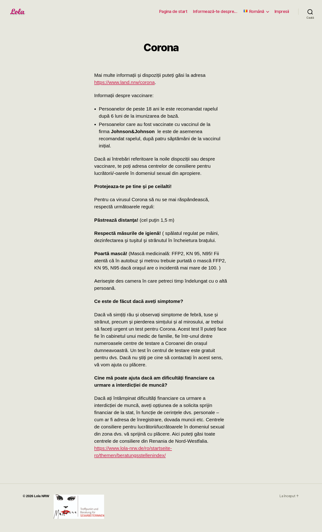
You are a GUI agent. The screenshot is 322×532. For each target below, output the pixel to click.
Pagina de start (173, 11)
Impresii (282, 11)
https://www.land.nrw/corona (124, 82)
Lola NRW (41, 496)
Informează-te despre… (215, 11)
